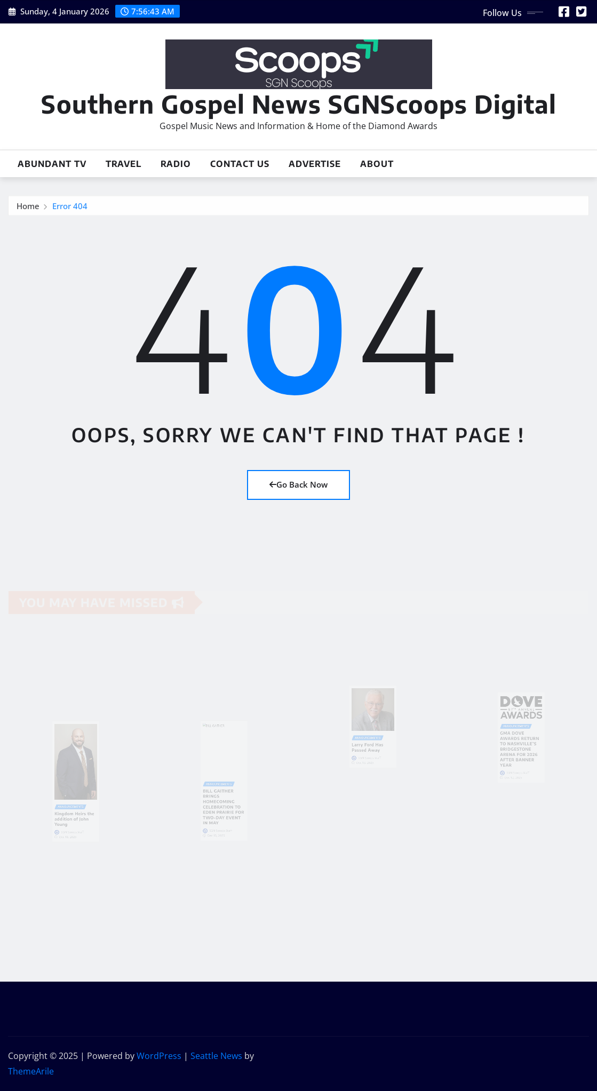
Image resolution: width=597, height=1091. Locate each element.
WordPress (159, 1056)
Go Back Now (298, 484)
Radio (176, 163)
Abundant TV (52, 163)
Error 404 (69, 207)
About (377, 163)
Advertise (315, 163)
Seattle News (216, 1056)
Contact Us (239, 163)
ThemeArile (31, 1071)
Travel (123, 163)
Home (28, 207)
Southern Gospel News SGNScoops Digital (298, 104)
